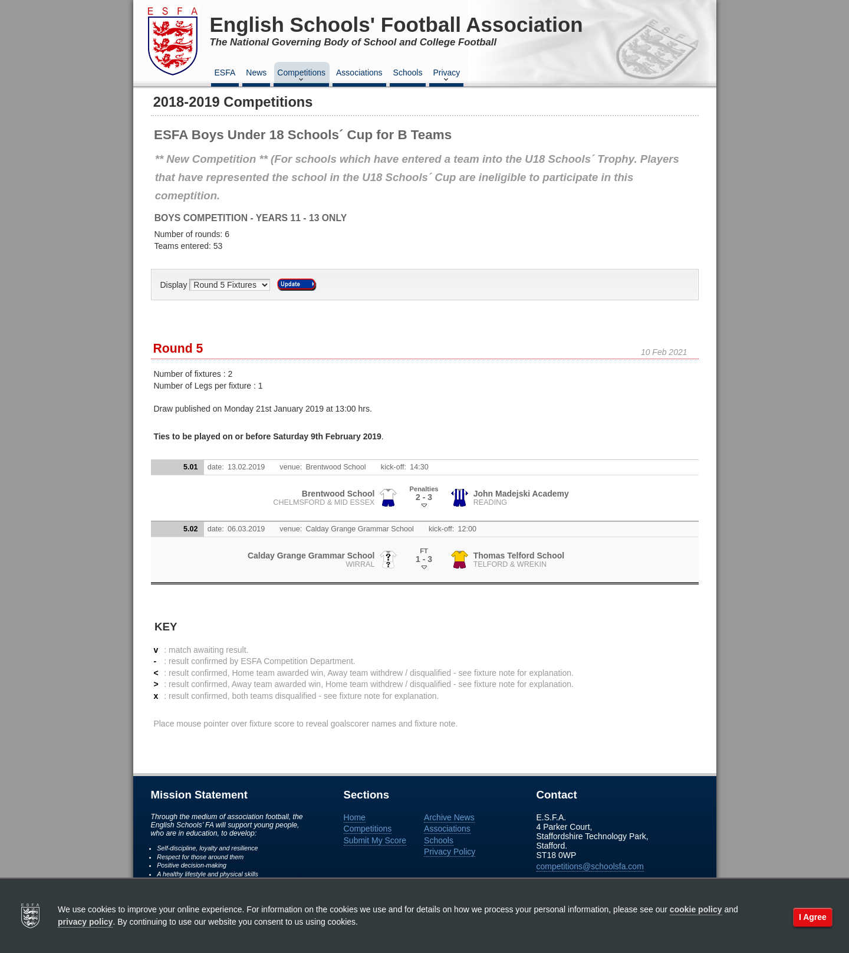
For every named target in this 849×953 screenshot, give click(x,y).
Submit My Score (375, 840)
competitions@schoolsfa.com (590, 866)
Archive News (449, 817)
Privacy (446, 76)
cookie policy (696, 909)
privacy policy (85, 921)
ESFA (225, 72)
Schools (408, 72)
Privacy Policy (449, 851)
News (256, 72)
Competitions (301, 76)
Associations (359, 72)
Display (175, 285)
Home (355, 817)
